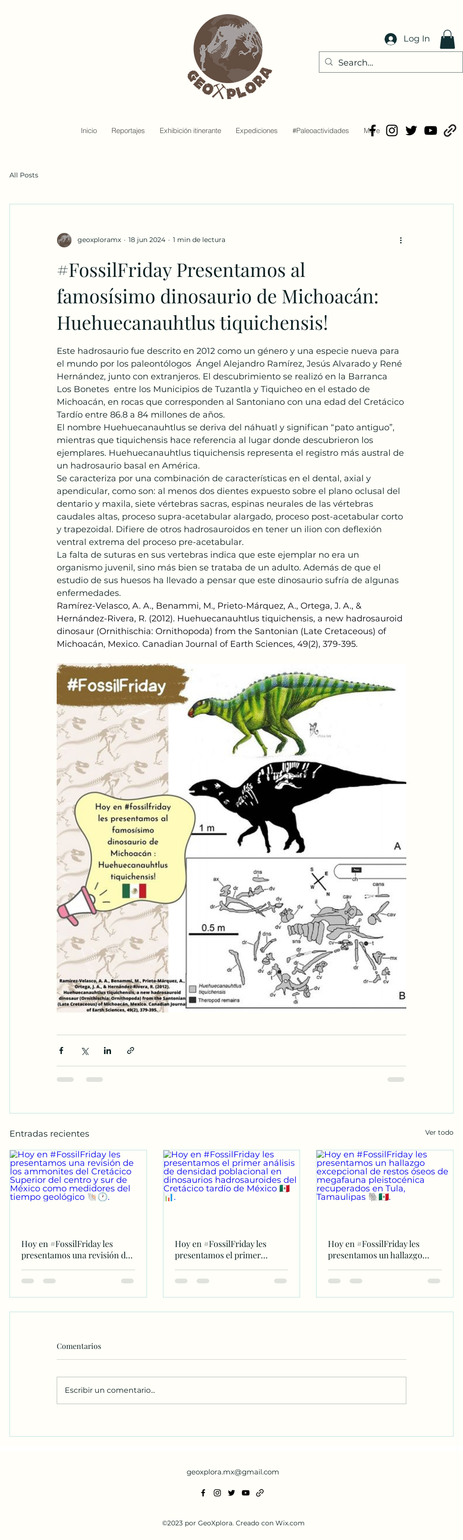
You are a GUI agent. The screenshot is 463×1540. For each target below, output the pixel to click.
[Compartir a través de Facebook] (61, 1050)
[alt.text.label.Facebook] (372, 130)
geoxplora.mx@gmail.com (233, 1471)
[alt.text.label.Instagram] (392, 130)
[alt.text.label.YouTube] (430, 130)
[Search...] (390, 63)
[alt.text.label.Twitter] (411, 130)
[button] (447, 39)
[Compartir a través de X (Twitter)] (84, 1050)
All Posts (23, 175)
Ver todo (439, 1132)
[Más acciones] (400, 240)
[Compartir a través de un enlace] (130, 1050)
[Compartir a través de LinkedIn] (107, 1050)
